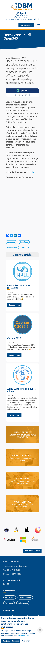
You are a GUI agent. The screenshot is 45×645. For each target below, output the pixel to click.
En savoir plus (14, 305)
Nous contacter (26, 25)
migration (11, 242)
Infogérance (9, 597)
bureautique (12, 247)
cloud (24, 247)
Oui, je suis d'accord (11, 641)
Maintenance (23, 603)
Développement (25, 597)
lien (33, 172)
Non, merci (26, 641)
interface (24, 242)
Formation (9, 603)
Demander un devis (32, 551)
